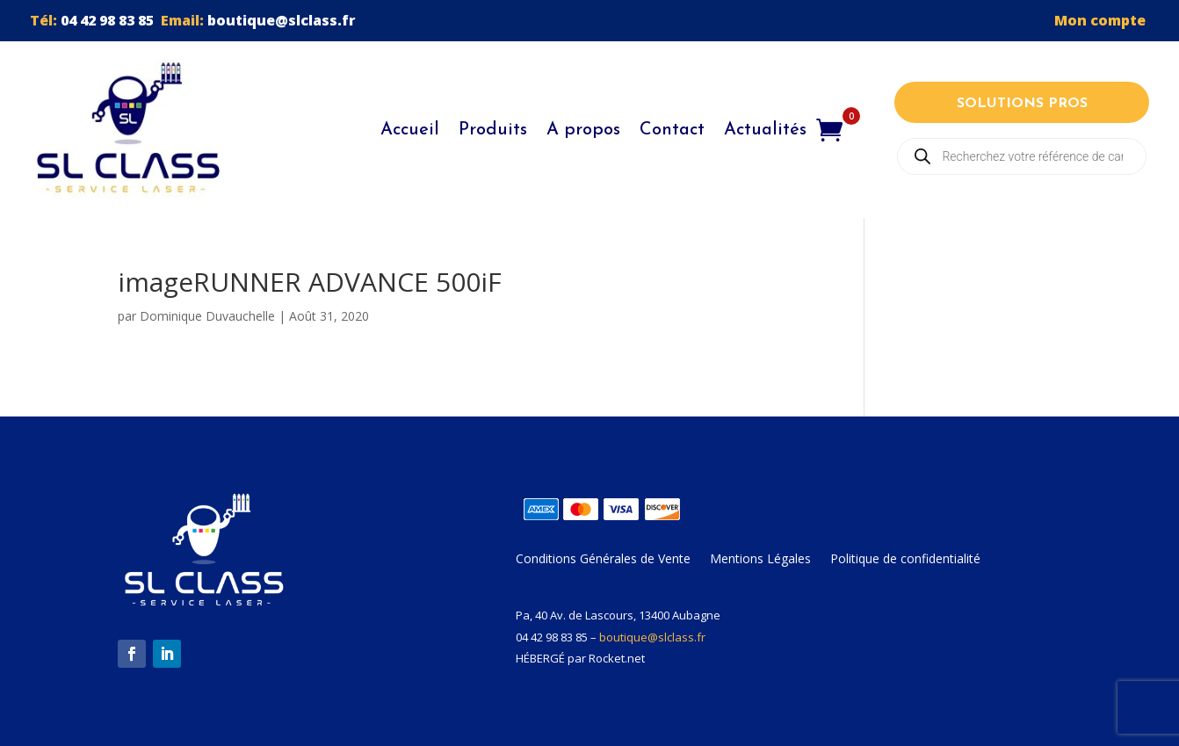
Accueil (409, 130)
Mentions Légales (760, 560)
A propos (583, 130)
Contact (672, 130)
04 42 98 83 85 (107, 20)
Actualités (765, 130)
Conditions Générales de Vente (603, 560)
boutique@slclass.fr (281, 20)
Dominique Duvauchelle (207, 316)
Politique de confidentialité (905, 560)
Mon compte (1101, 20)
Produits (493, 130)
